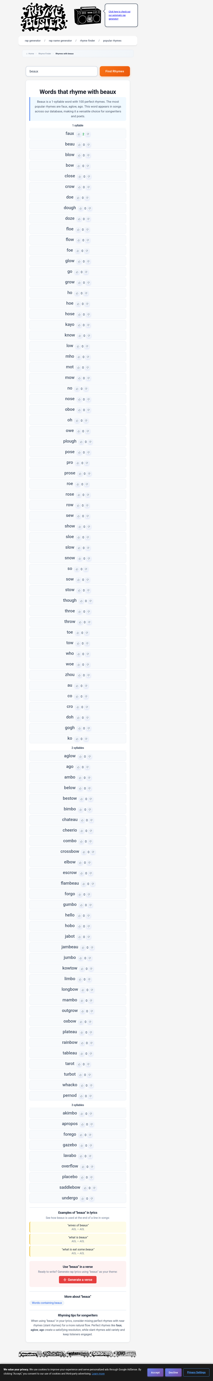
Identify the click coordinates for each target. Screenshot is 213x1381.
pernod (70, 1095)
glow (69, 260)
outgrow (70, 1010)
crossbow (70, 851)
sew (70, 515)
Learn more (98, 1373)
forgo (70, 893)
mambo (70, 999)
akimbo (70, 1113)
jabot (70, 936)
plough (70, 441)
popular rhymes (112, 40)
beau (70, 144)
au (69, 685)
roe (70, 483)
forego (69, 1134)
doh (69, 717)
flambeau (70, 883)
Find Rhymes (115, 71)
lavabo (69, 1155)
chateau (70, 819)
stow (70, 589)
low (70, 345)
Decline (173, 1372)
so (70, 568)
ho (69, 292)
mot (70, 366)
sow (70, 579)
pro (70, 462)
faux (70, 133)
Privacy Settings (196, 1372)
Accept (155, 1372)
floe (70, 228)
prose (69, 472)
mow (69, 377)
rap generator (33, 40)
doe (70, 197)
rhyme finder (87, 40)
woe (70, 663)
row (70, 504)
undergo (70, 1197)
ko (69, 738)
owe (70, 430)
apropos (70, 1123)
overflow (69, 1166)
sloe (70, 536)
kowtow (69, 968)
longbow (70, 989)
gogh (70, 727)
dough (70, 207)
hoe (70, 303)
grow (70, 282)
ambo (69, 777)
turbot (70, 1074)
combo (69, 840)
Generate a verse (77, 1280)
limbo (69, 978)
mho (70, 356)
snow (70, 557)
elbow (70, 861)
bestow (70, 798)
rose (70, 494)
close (70, 175)
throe (70, 610)
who (70, 653)
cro (70, 706)
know (70, 335)
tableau (70, 1052)
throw (69, 621)
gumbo (70, 904)
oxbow (69, 1021)
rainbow (69, 1042)
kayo (69, 324)
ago (69, 766)
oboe (70, 409)
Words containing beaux (47, 1303)
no (69, 388)
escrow (70, 872)
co (69, 695)
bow (70, 165)
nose (69, 398)
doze (70, 218)
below (70, 787)
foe (70, 250)
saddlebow (69, 1187)
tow (69, 642)
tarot (69, 1063)
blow (69, 154)
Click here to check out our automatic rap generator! (119, 15)
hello (69, 915)
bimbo (70, 808)
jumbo (70, 957)
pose (69, 451)
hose (69, 313)
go (69, 271)
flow (70, 239)
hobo (70, 925)
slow (69, 547)
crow (69, 186)
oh (69, 419)
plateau (70, 1031)
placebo (69, 1176)
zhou (69, 674)
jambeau (69, 946)
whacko (69, 1084)
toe (70, 632)
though (70, 600)
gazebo (70, 1144)
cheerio (70, 830)
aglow (69, 755)
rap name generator (60, 40)
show (70, 526)
